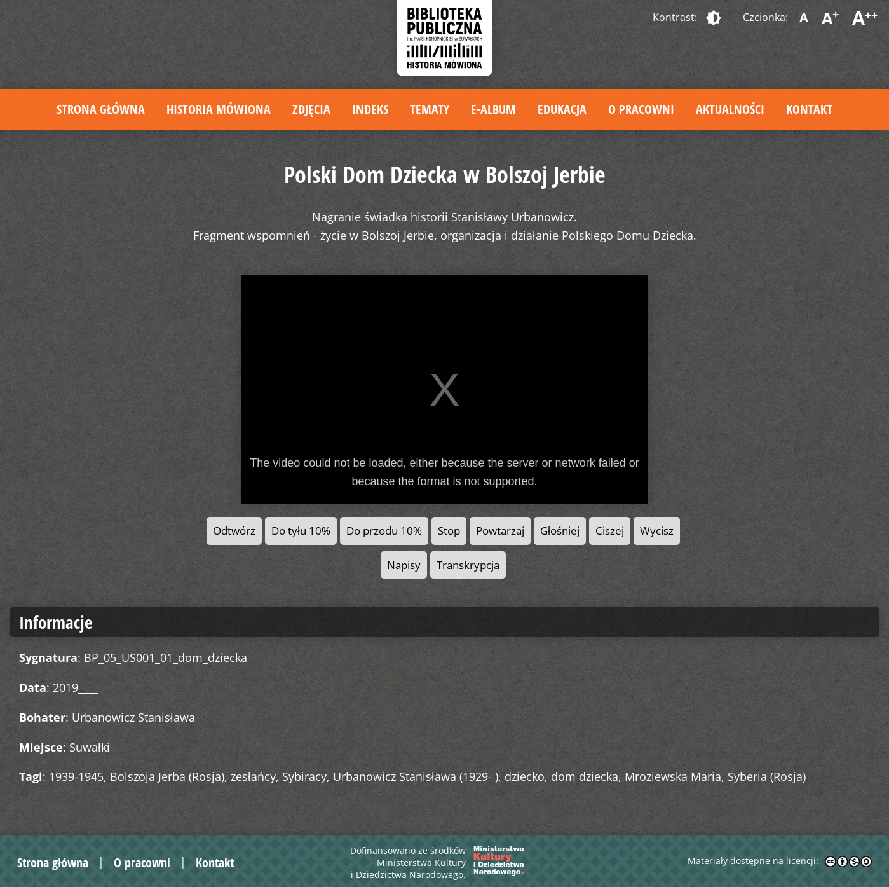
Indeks (370, 109)
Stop (449, 530)
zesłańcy (253, 776)
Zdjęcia (311, 109)
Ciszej (609, 530)
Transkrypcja (468, 565)
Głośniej (560, 530)
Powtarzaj (500, 530)
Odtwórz (234, 530)
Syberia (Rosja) (767, 776)
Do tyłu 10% (300, 530)
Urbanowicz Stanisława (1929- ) (415, 776)
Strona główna (101, 109)
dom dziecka (584, 776)
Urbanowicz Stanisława (133, 717)
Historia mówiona (218, 109)
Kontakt (809, 109)
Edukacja (562, 109)
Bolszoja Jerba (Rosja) (167, 776)
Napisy (404, 565)
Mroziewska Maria (673, 776)
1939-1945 (76, 776)
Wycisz (657, 530)
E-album (493, 109)
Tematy (429, 109)
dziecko (525, 776)
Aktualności (730, 109)
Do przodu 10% (384, 530)
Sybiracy (304, 776)
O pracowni (641, 109)
